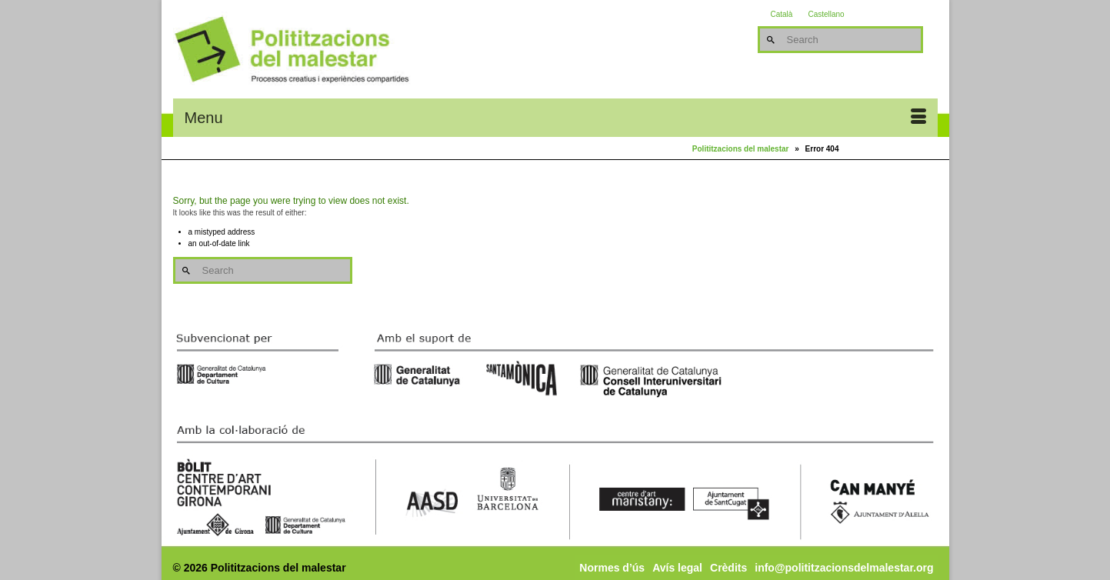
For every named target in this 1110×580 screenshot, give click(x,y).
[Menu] (555, 117)
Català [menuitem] (782, 15)
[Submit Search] (769, 39)
